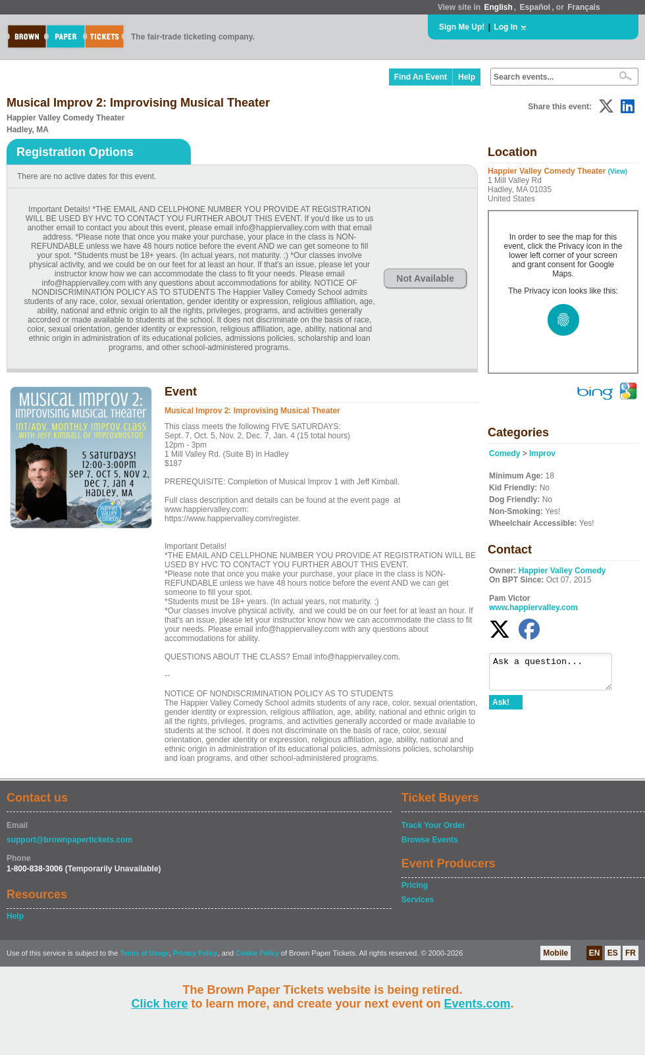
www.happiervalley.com (533, 607)
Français (583, 7)
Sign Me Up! (461, 27)
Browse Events (429, 839)
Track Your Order (433, 825)
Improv (542, 453)
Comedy (504, 453)
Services (417, 899)
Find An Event (420, 77)
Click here (159, 1003)
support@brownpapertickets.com (69, 839)
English (498, 7)
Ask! (500, 708)
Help (466, 77)
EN (594, 953)
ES (612, 953)
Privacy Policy (195, 953)
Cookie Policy (257, 953)
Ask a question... (557, 674)
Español (535, 7)
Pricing (414, 885)
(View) (617, 171)
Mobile (555, 953)
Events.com (477, 1003)
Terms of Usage (144, 953)
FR (630, 953)
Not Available (425, 278)
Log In (505, 27)
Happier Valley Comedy (562, 570)
